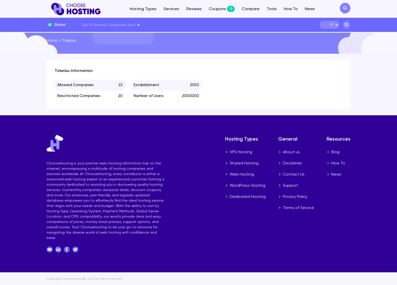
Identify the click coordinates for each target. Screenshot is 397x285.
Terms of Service (298, 207)
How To (291, 8)
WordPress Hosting (247, 185)
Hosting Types (143, 8)
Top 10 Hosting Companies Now (108, 25)
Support (290, 185)
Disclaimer (292, 163)
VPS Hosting (241, 151)
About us (291, 151)
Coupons (222, 9)
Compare (251, 8)
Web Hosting (242, 174)
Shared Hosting (244, 163)
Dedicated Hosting (248, 196)
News (310, 8)
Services (171, 8)
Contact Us (294, 174)
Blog (335, 151)
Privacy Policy (295, 196)
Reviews (194, 8)
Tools (272, 8)
